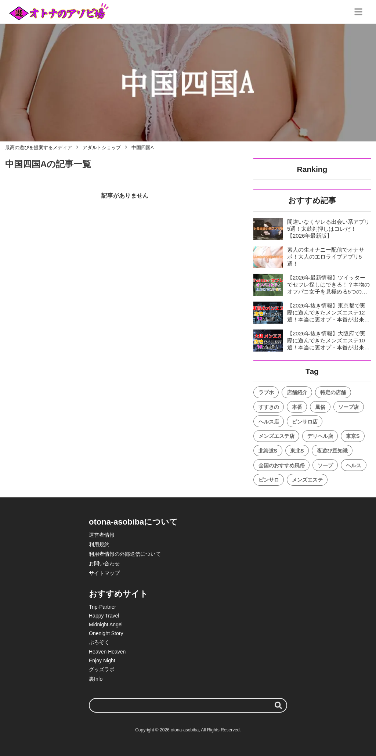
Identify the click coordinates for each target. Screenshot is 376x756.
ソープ (325, 465)
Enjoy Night (102, 660)
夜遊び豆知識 (332, 451)
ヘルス (353, 465)
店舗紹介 (297, 392)
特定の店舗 (333, 392)
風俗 (320, 407)
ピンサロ (268, 480)
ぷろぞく (99, 642)
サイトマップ (104, 573)
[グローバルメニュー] (358, 12)
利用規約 (99, 544)
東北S (297, 451)
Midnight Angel (106, 624)
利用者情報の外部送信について (125, 554)
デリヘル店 (320, 436)
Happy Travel (104, 616)
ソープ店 (348, 407)
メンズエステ (307, 480)
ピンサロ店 (305, 422)
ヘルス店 (268, 422)
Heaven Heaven (107, 652)
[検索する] (278, 705)
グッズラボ (102, 669)
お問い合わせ (104, 563)
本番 (297, 407)
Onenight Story (106, 633)
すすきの (268, 407)
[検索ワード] (188, 705)
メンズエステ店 (276, 436)
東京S (352, 436)
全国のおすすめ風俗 (281, 465)
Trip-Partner (102, 607)
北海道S (267, 451)
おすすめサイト (118, 593)
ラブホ (266, 392)
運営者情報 (102, 535)
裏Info (95, 679)
